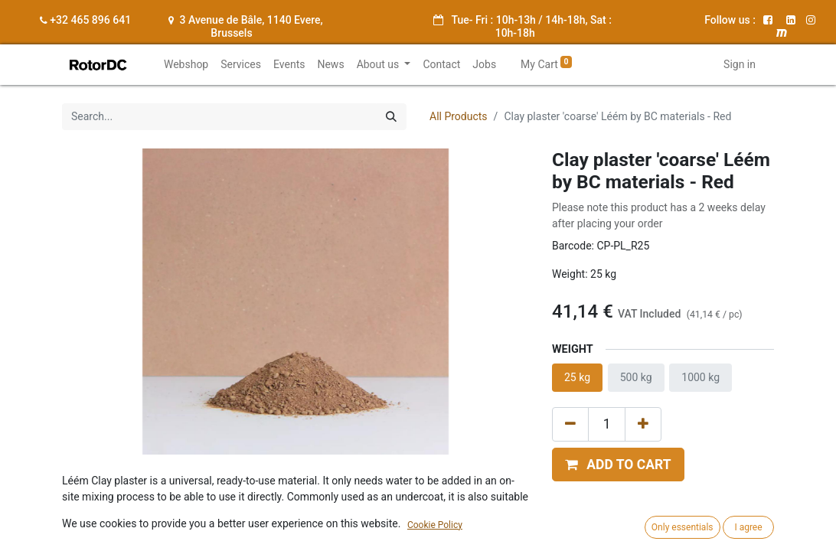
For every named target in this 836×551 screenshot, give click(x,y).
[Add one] (643, 424)
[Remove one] (570, 424)
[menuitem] (186, 65)
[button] (618, 464)
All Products (458, 116)
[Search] (391, 116)
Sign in (739, 64)
